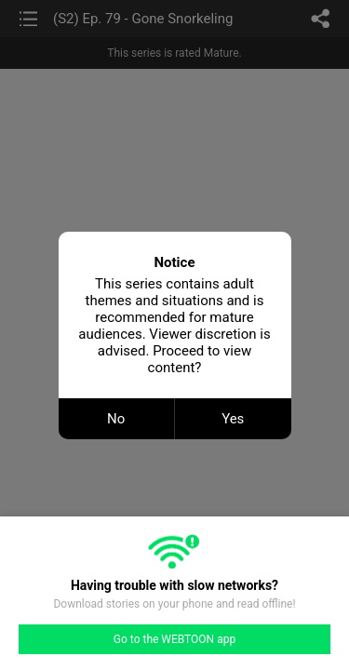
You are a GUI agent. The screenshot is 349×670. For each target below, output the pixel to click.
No (116, 418)
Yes (232, 418)
